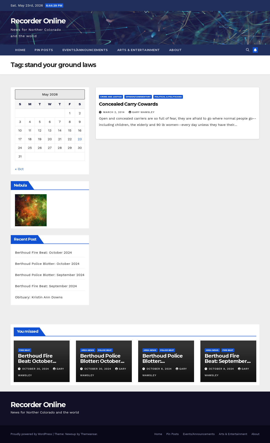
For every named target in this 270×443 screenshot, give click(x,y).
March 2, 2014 (114, 112)
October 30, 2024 (36, 368)
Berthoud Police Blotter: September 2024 (50, 275)
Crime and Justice (111, 97)
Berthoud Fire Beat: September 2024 (46, 286)
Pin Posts (44, 50)
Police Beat (105, 350)
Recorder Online (38, 20)
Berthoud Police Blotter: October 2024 (47, 264)
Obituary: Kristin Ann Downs (39, 297)
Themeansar (89, 434)
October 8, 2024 (160, 368)
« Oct (19, 169)
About (175, 50)
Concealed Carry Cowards (128, 104)
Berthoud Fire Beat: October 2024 (43, 252)
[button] (247, 50)
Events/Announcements (85, 50)
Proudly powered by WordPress (32, 434)
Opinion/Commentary (138, 97)
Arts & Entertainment (138, 50)
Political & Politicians (168, 97)
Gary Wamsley (142, 112)
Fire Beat (24, 350)
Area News (87, 350)
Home (20, 50)
